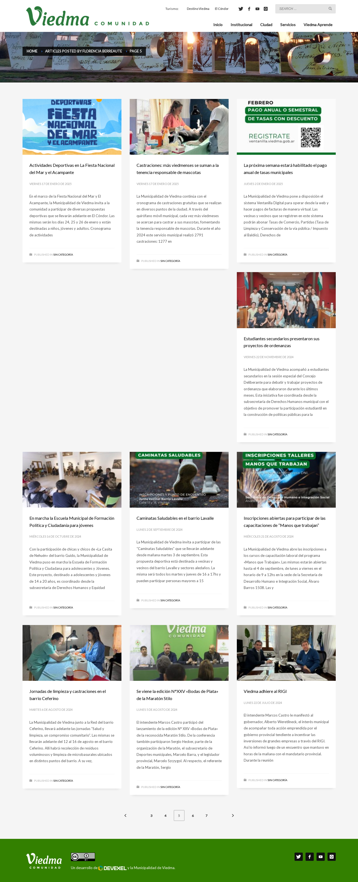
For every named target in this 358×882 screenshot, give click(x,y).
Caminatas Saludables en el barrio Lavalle (175, 518)
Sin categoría (63, 254)
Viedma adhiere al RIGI (265, 691)
